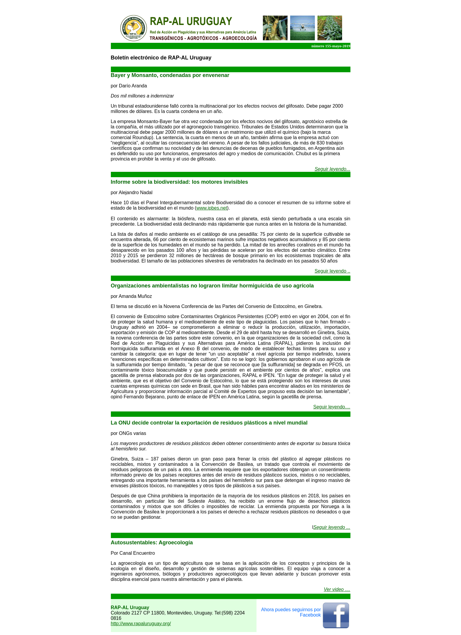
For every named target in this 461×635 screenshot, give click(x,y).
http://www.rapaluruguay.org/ (141, 623)
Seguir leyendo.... (331, 406)
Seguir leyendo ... (331, 527)
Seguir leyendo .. (332, 271)
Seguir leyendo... (332, 169)
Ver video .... (337, 589)
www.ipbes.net (211, 207)
